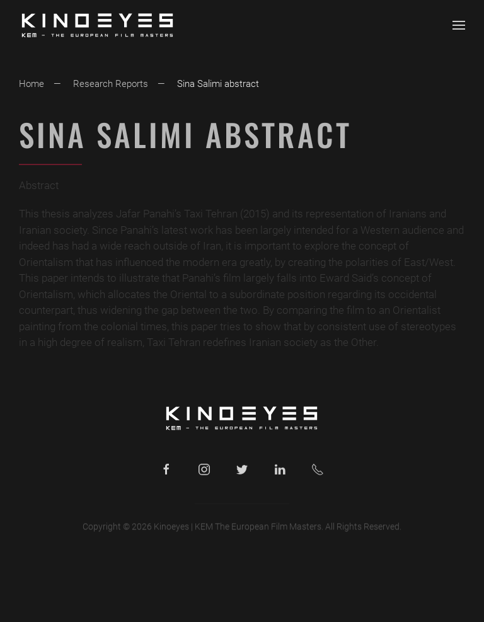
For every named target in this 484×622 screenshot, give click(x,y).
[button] (458, 25)
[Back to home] (97, 25)
